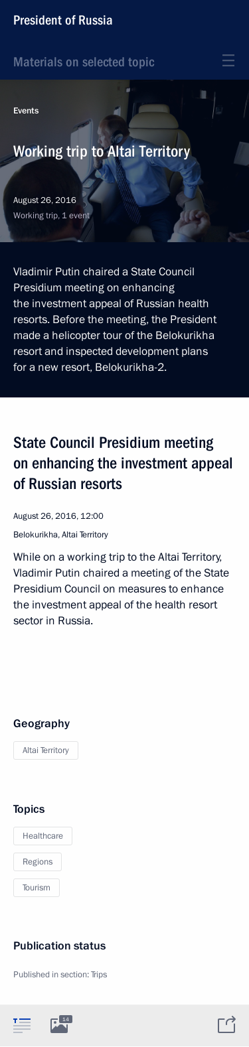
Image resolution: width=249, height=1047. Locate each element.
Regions (37, 862)
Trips (99, 975)
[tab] (22, 1025)
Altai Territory (46, 750)
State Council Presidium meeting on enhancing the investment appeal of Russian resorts (123, 463)
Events (26, 111)
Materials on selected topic (83, 62)
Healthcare (43, 836)
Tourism (36, 888)
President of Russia (63, 20)
